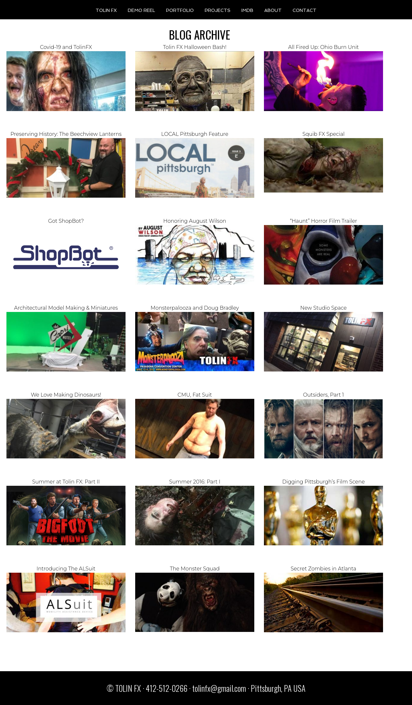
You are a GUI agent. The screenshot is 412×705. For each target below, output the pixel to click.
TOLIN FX (106, 10)
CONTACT (304, 10)
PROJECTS (217, 10)
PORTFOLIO (180, 10)
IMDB (247, 10)
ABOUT (273, 10)
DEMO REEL (141, 10)
